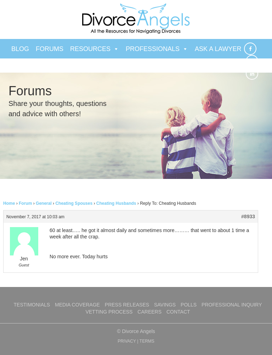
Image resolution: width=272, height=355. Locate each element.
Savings (165, 305)
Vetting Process (108, 312)
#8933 (248, 216)
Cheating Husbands (116, 203)
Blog (20, 48)
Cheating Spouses (73, 203)
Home (9, 203)
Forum (25, 203)
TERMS (147, 341)
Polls (189, 305)
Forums (49, 48)
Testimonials (32, 305)
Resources (94, 48)
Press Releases (127, 305)
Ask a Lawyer (218, 48)
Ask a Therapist (43, 68)
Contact (178, 312)
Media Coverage (77, 305)
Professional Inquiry (232, 305)
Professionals (157, 48)
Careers (149, 312)
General (44, 203)
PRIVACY (127, 341)
